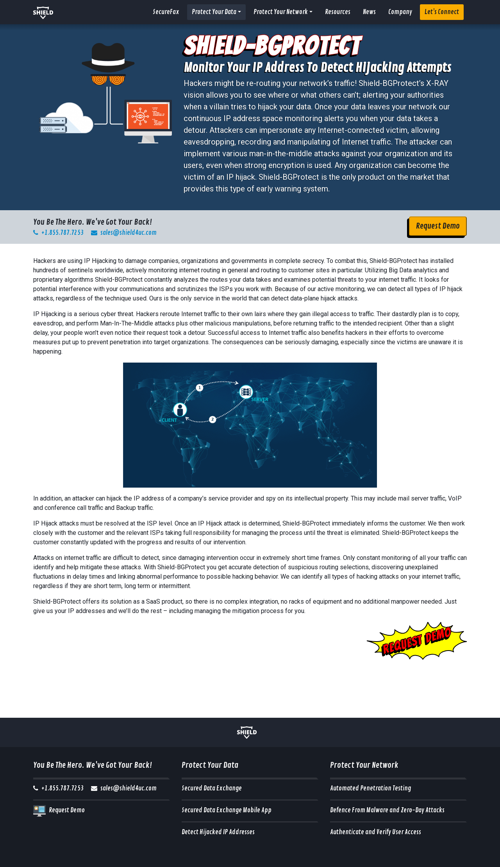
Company (400, 12)
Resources (337, 12)
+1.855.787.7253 (58, 233)
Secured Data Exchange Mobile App (226, 810)
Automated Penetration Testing (370, 788)
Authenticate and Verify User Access (375, 832)
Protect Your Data (214, 12)
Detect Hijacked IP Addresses (218, 832)
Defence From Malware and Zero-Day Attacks (387, 810)
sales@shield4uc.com (124, 233)
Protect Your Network (281, 12)
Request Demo (438, 226)
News (369, 12)
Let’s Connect (442, 12)
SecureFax (166, 12)
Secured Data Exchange (212, 788)
